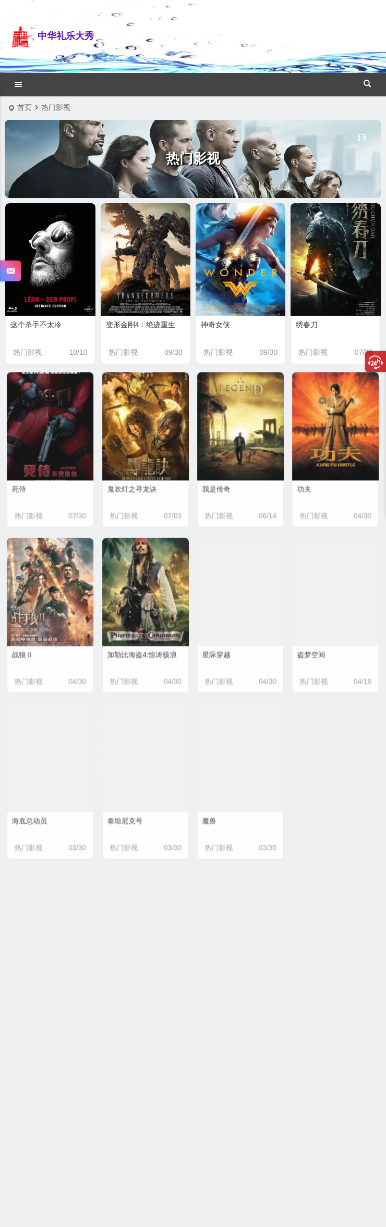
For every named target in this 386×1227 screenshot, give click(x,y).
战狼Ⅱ (28, 648)
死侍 (25, 482)
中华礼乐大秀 (66, 36)
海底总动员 (33, 814)
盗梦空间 (316, 648)
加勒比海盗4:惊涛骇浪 (142, 648)
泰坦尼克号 (128, 814)
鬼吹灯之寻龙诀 (134, 482)
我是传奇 (221, 482)
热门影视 (27, 352)
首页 (24, 107)
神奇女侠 (215, 324)
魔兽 (215, 814)
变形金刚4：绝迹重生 (141, 324)
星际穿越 (221, 648)
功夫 (310, 482)
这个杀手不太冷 (36, 324)
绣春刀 (307, 324)
